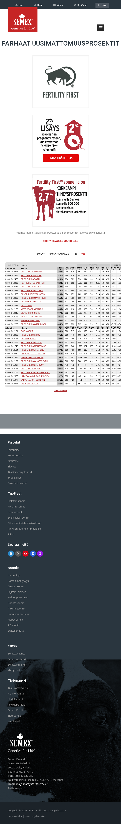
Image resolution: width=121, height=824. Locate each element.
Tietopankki (14, 715)
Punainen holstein (18, 614)
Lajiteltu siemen (17, 591)
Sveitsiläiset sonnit (18, 517)
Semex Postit (15, 710)
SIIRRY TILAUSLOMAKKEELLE (60, 240)
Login (102, 5)
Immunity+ (14, 449)
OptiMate (13, 460)
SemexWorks (15, 455)
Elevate (12, 466)
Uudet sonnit (15, 699)
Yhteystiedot (15, 670)
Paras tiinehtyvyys (18, 580)
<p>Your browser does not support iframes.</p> (60, 327)
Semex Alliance (16, 653)
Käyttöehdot (15, 816)
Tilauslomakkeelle (18, 687)
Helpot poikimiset (18, 597)
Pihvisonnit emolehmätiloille (24, 528)
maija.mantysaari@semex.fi (32, 783)
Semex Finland (16, 664)
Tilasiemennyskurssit (20, 472)
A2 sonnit (13, 625)
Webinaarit (14, 721)
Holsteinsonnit (16, 500)
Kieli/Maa (80, 5)
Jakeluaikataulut (17, 704)
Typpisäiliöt (14, 477)
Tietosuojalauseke (35, 816)
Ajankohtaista (16, 693)
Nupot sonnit (15, 619)
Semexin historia (17, 659)
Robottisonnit (16, 602)
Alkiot (11, 534)
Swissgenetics (16, 630)
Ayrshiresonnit (16, 506)
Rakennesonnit (16, 608)
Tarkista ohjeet (15, 788)
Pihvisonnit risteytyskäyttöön (24, 523)
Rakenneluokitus (17, 483)
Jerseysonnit (15, 512)
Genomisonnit (16, 586)
